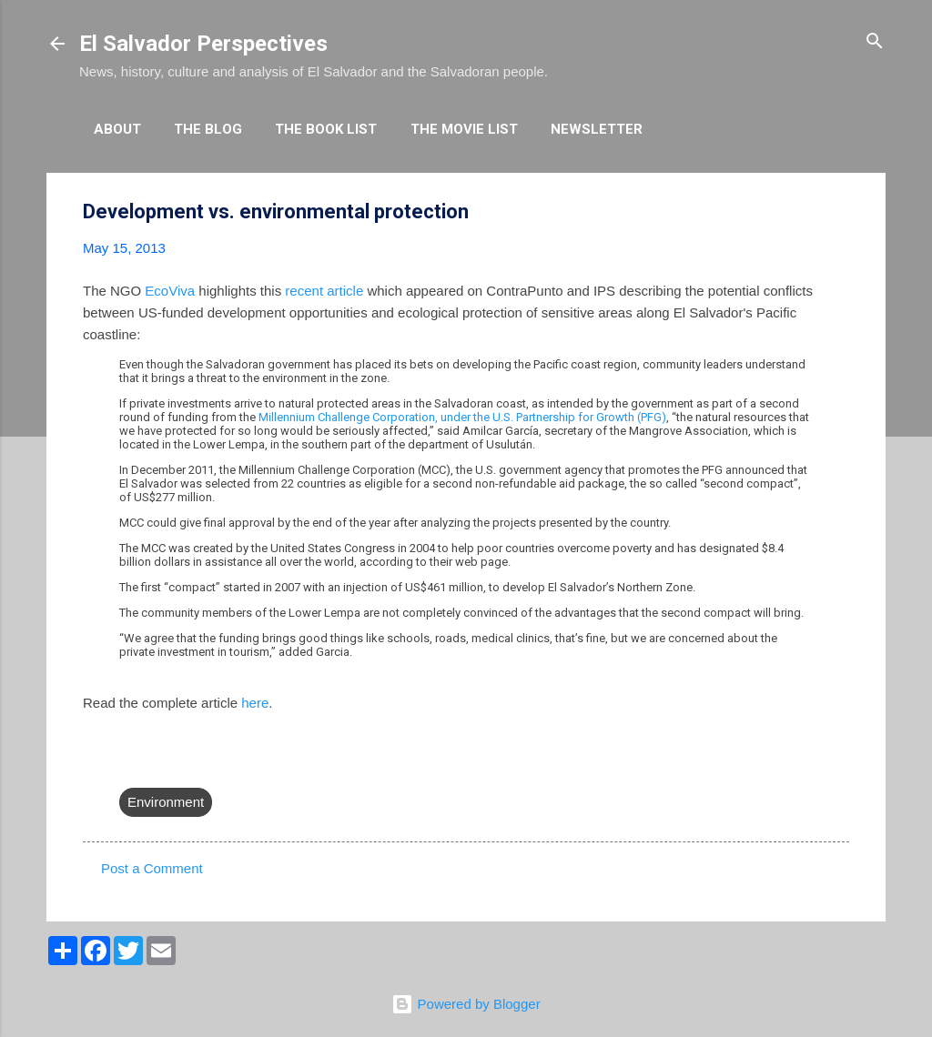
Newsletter (597, 129)
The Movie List (464, 129)
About (117, 129)
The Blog (208, 129)
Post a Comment (152, 868)
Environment (165, 802)
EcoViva (170, 290)
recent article (324, 290)
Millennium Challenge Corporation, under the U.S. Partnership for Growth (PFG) (462, 417)
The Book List (326, 129)
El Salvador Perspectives (203, 43)
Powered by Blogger (465, 1004)
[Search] (875, 42)
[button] (838, 212)
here (254, 702)
